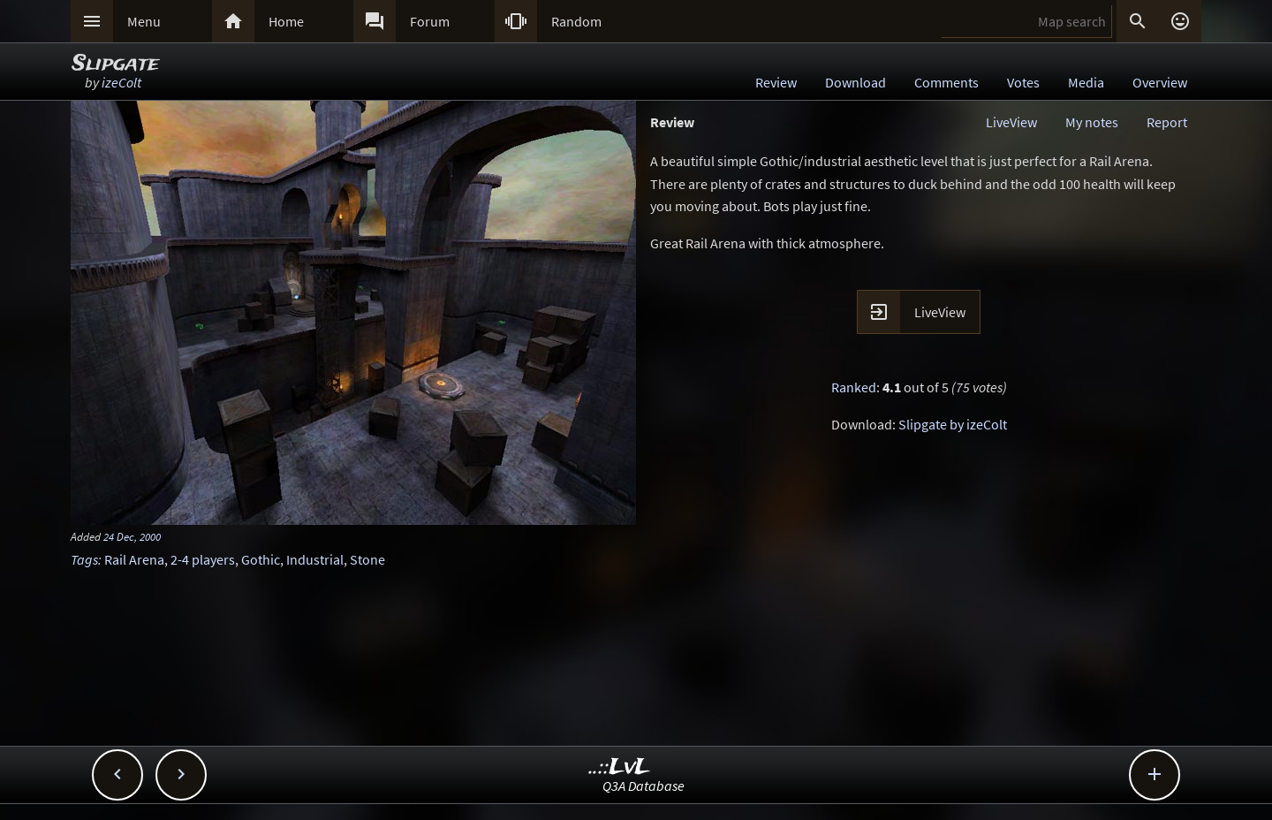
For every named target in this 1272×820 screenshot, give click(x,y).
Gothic (260, 559)
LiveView (1011, 122)
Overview (1159, 82)
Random (576, 21)
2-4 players (202, 559)
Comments (946, 82)
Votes (1023, 82)
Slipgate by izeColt (952, 424)
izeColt (121, 82)
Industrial (315, 559)
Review (776, 82)
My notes (1091, 122)
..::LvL (619, 767)
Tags (84, 559)
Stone (367, 559)
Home (286, 21)
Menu (144, 21)
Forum (430, 21)
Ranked (853, 387)
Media (1086, 82)
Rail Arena (134, 559)
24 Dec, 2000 (132, 536)
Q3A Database (643, 785)
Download (855, 82)
